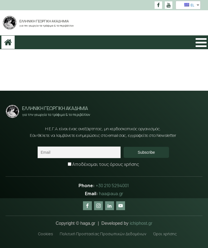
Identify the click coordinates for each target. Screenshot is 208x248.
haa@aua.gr (111, 193)
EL (189, 5)
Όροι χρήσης (165, 233)
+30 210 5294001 (113, 185)
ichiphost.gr (141, 223)
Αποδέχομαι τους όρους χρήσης (103, 164)
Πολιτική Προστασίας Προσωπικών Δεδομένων (103, 233)
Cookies (45, 233)
